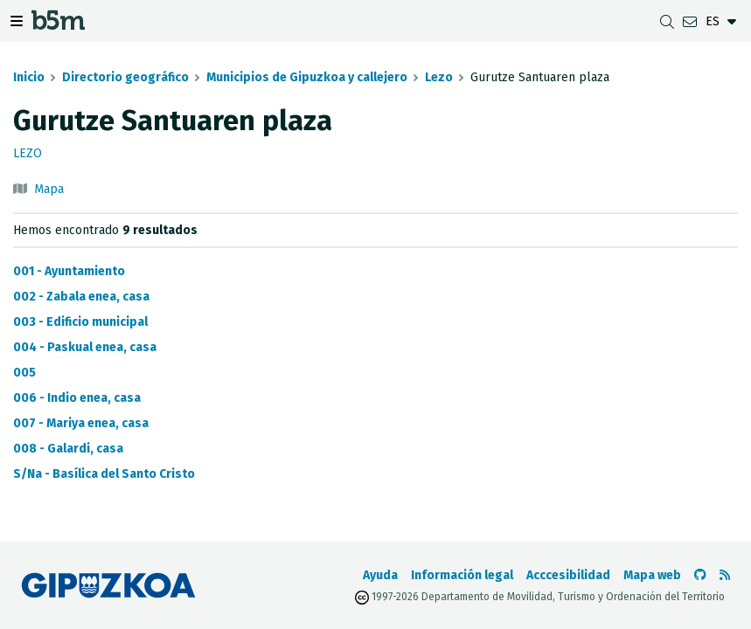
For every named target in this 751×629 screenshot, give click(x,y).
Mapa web (652, 575)
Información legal (462, 575)
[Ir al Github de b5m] (700, 575)
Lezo (439, 77)
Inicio (29, 77)
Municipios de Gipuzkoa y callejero (306, 77)
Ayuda (380, 575)
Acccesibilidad (568, 575)
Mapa (49, 189)
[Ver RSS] (725, 575)
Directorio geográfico (125, 77)
